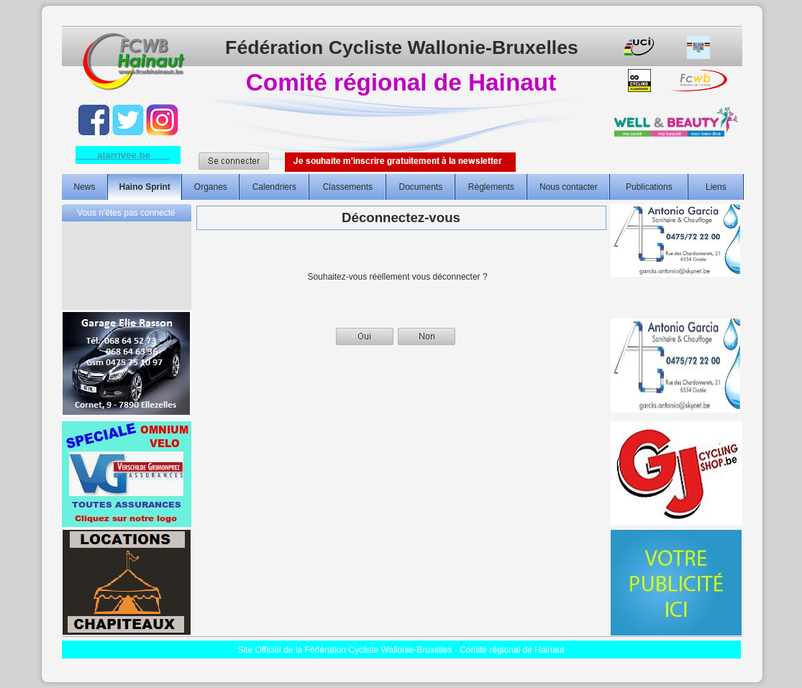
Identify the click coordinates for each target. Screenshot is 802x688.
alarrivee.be (123, 155)
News (84, 187)
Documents (420, 187)
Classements (348, 187)
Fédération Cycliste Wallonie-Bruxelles (401, 47)
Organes (210, 187)
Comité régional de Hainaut (401, 82)
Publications (649, 187)
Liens (716, 187)
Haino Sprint (144, 187)
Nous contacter (568, 187)
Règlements (491, 187)
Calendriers (274, 187)
